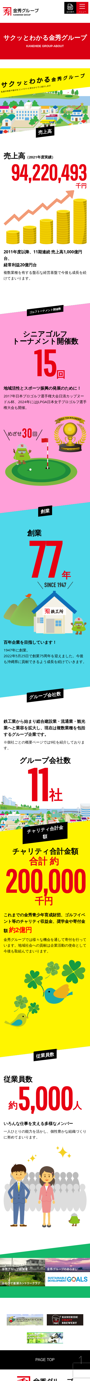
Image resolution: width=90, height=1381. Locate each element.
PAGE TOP (44, 1360)
